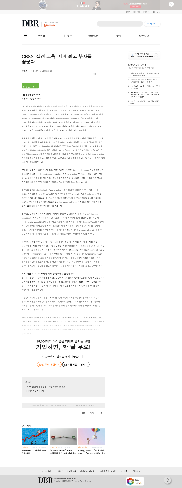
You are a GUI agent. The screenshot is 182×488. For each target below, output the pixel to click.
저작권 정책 (71, 471)
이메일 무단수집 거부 (108, 471)
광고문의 (136, 471)
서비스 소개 (46, 471)
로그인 (128, 12)
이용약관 (59, 471)
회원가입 (136, 12)
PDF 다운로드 (99, 74)
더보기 (94, 74)
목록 (92, 412)
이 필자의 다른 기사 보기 (34, 391)
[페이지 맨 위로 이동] (168, 481)
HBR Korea (156, 12)
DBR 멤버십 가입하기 (76, 364)
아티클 (41, 35)
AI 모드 (153, 23)
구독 (118, 35)
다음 (101, 412)
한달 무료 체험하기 (49, 364)
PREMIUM (93, 35)
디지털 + (67, 35)
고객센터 (146, 12)
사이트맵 (124, 471)
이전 (83, 412)
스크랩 (103, 74)
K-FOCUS (144, 35)
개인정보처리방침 (87, 471)
